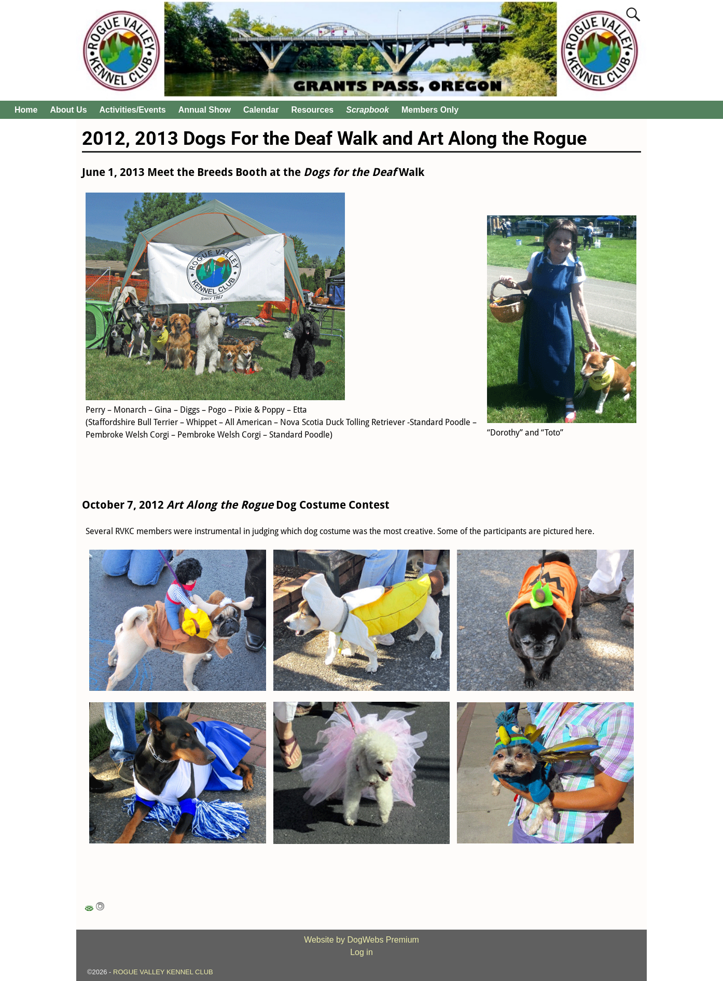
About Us (68, 109)
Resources (312, 109)
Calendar (261, 109)
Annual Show (204, 109)
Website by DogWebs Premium (361, 939)
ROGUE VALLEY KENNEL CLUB (163, 972)
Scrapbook (367, 109)
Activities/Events (133, 109)
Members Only (429, 109)
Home (26, 109)
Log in (361, 952)
